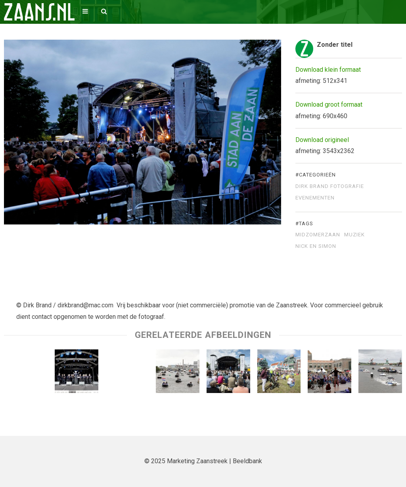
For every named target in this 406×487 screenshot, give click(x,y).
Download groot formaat (328, 104)
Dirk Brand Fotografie (329, 186)
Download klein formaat (328, 69)
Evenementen (315, 198)
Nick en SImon (315, 246)
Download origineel (322, 140)
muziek (354, 235)
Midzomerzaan (317, 235)
